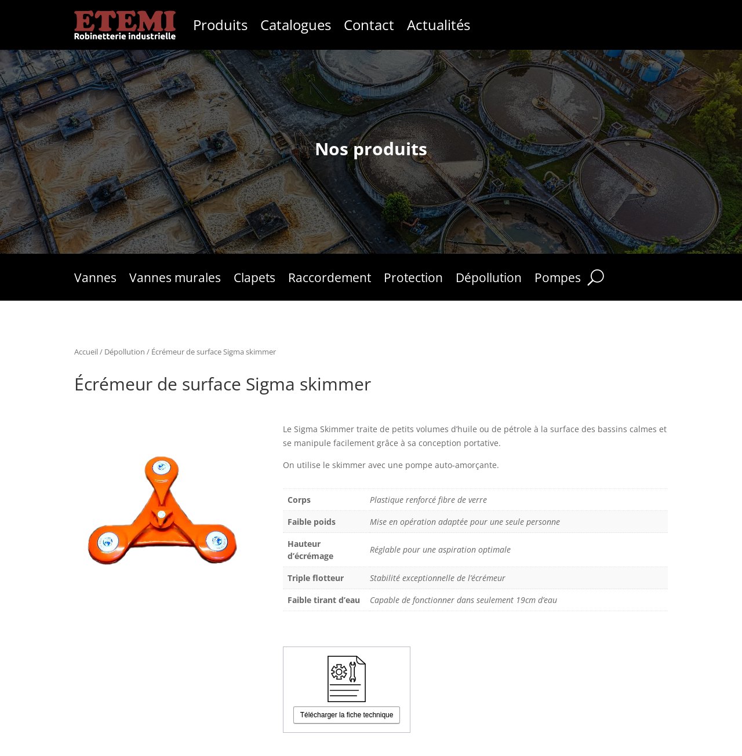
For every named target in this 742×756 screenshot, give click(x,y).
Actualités (438, 25)
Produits (220, 25)
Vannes (95, 279)
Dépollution (489, 279)
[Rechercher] (595, 277)
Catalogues (295, 25)
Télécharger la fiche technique (347, 715)
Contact (369, 25)
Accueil (86, 351)
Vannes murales (175, 279)
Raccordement (329, 279)
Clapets (254, 279)
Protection (413, 279)
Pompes (557, 279)
